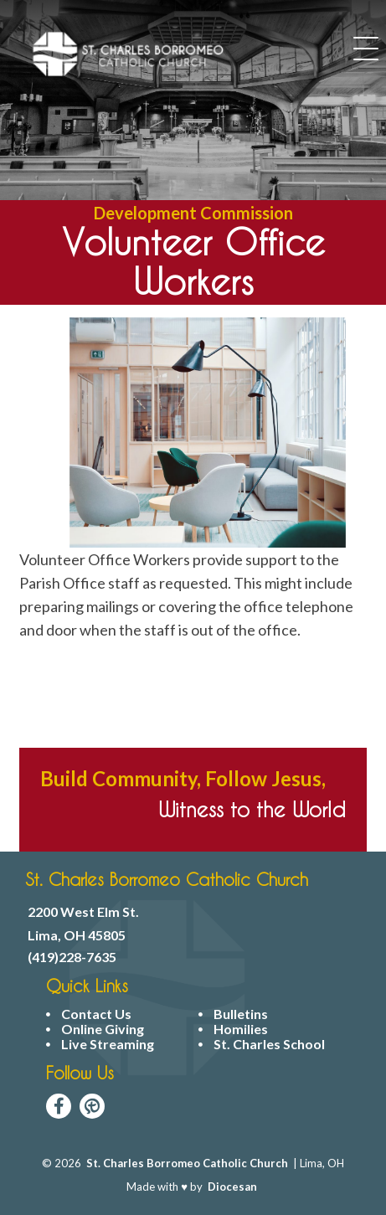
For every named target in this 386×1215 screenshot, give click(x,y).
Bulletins (241, 1014)
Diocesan (232, 1186)
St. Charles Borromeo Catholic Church (187, 1163)
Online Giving (102, 1029)
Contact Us (96, 1014)
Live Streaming (107, 1044)
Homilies (241, 1029)
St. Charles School (269, 1044)
